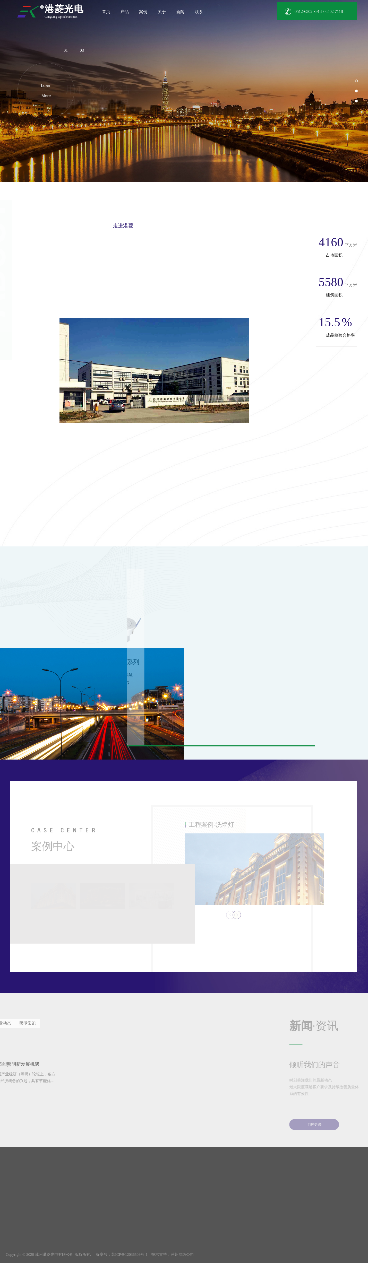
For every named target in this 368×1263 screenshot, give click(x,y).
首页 (106, 12)
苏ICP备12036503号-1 (129, 1254)
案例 (143, 12)
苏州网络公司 (182, 1254)
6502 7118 (334, 11)
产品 (125, 12)
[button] (356, 81)
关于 (162, 12)
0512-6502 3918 (308, 11)
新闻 (180, 12)
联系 (199, 12)
